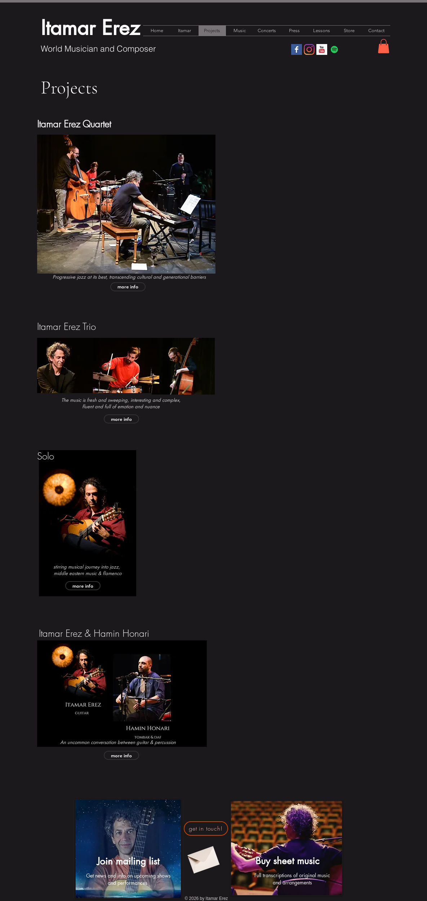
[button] (384, 46)
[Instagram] (309, 49)
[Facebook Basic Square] (296, 49)
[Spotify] (334, 49)
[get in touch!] (206, 828)
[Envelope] (202, 857)
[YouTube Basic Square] (321, 49)
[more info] (128, 286)
